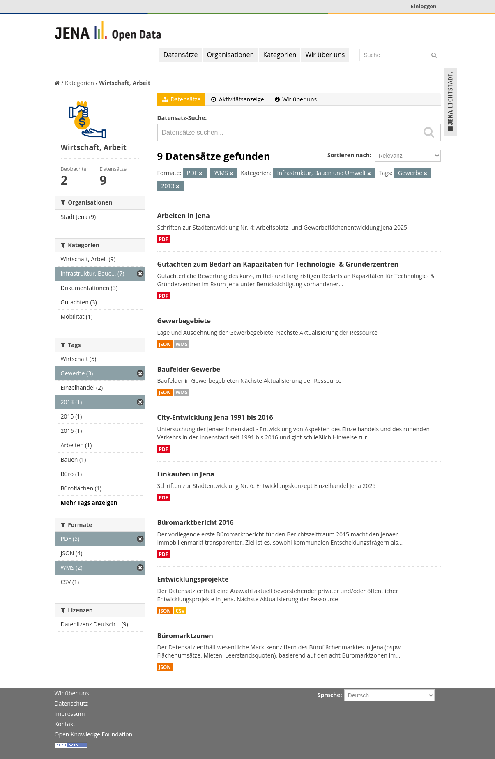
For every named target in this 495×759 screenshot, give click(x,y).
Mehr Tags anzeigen (89, 502)
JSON (165, 344)
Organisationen (230, 54)
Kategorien (279, 54)
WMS (182, 344)
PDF (163, 239)
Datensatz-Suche (181, 118)
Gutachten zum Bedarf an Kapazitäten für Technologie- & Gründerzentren (277, 264)
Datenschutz (71, 703)
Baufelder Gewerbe (189, 369)
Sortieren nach (348, 155)
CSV (180, 610)
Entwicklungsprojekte (193, 579)
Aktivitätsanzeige (237, 99)
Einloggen (424, 6)
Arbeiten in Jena (183, 215)
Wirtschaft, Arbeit (124, 83)
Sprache (329, 695)
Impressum (70, 714)
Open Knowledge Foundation (94, 734)
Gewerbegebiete (184, 320)
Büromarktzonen (185, 635)
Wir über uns (325, 54)
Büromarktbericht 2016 (195, 522)
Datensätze (180, 54)
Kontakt (65, 724)
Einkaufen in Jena (185, 473)
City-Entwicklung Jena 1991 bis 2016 (215, 417)
